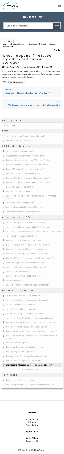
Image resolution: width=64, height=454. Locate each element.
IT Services (32, 422)
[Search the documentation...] (28, 26)
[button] (57, 50)
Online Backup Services (16, 82)
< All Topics (8, 41)
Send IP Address (32, 438)
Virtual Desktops (32, 419)
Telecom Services (32, 425)
